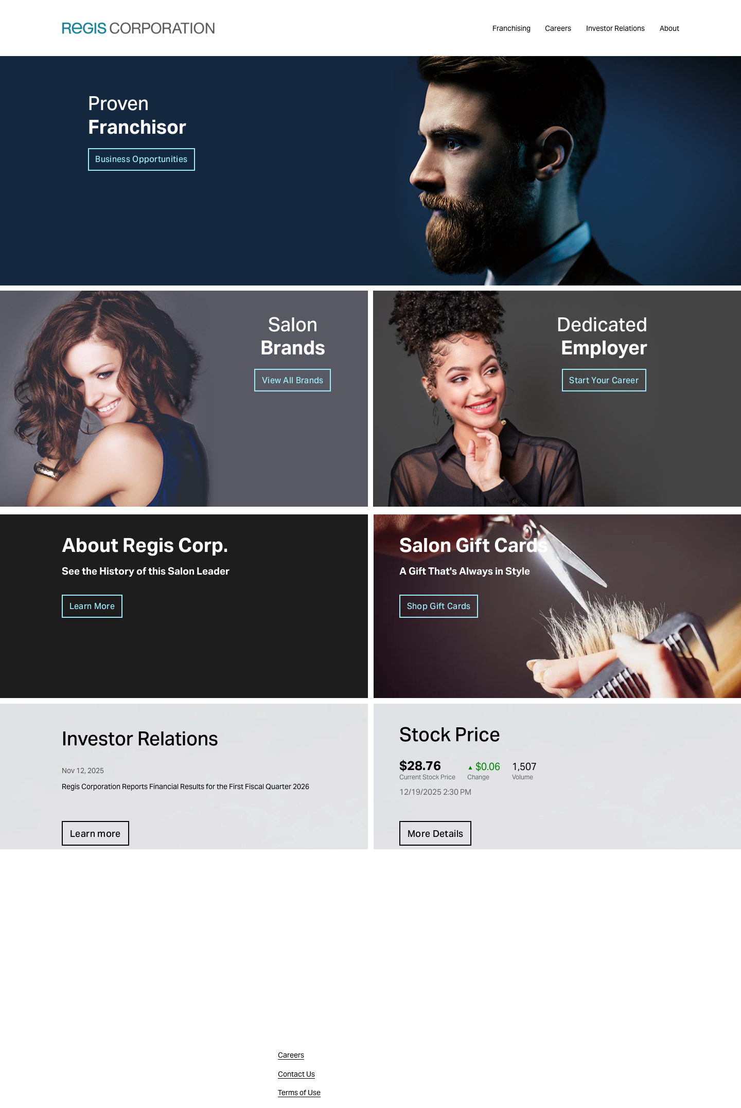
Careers (558, 28)
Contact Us (296, 1074)
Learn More (92, 606)
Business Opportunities (141, 159)
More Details (435, 833)
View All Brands (293, 380)
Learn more (95, 833)
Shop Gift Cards (439, 606)
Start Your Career (603, 380)
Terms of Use (299, 1092)
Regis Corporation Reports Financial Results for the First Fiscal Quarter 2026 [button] (185, 786)
